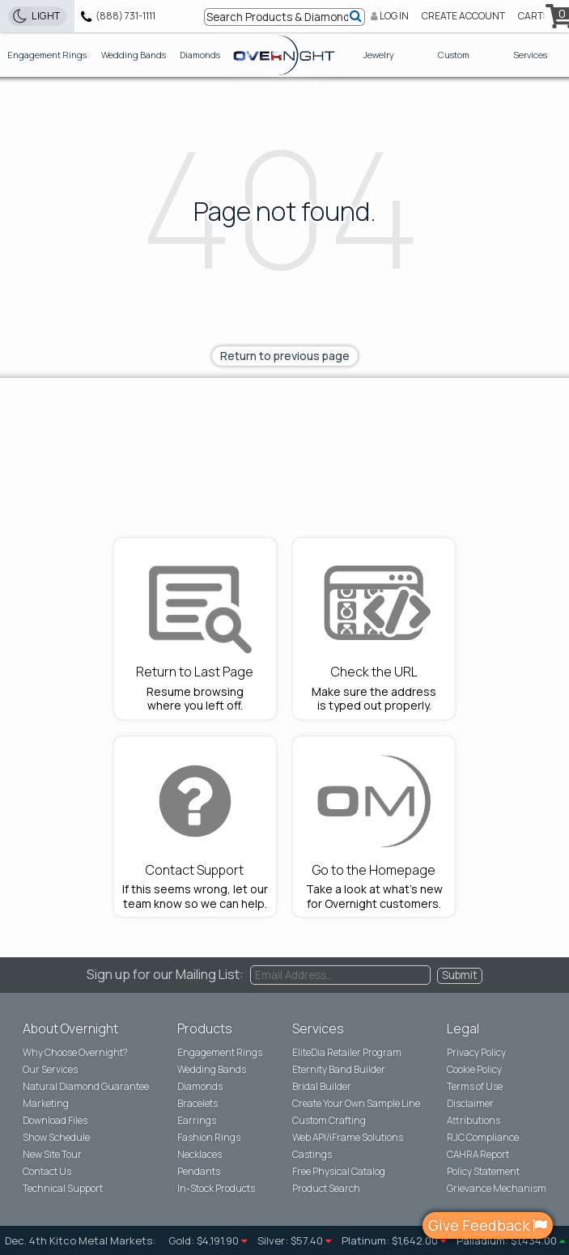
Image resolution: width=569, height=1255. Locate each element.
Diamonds (200, 55)
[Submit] (357, 15)
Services (530, 55)
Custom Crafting (329, 1121)
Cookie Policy (474, 1070)
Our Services (50, 1070)
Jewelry (378, 55)
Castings (312, 1155)
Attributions (473, 1121)
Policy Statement (483, 1172)
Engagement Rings (47, 55)
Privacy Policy (476, 1053)
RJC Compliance (483, 1138)
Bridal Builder (321, 1087)
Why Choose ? (75, 1053)
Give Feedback (487, 1225)
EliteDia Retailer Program (346, 1053)
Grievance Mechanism (496, 1189)
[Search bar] (285, 17)
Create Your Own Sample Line (356, 1104)
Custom (453, 55)
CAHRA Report (478, 1155)
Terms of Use (475, 1087)
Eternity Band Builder (338, 1070)
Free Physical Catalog (338, 1172)
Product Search (326, 1189)
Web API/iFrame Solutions (347, 1138)
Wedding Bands (133, 55)
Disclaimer (470, 1104)
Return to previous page (285, 355)
